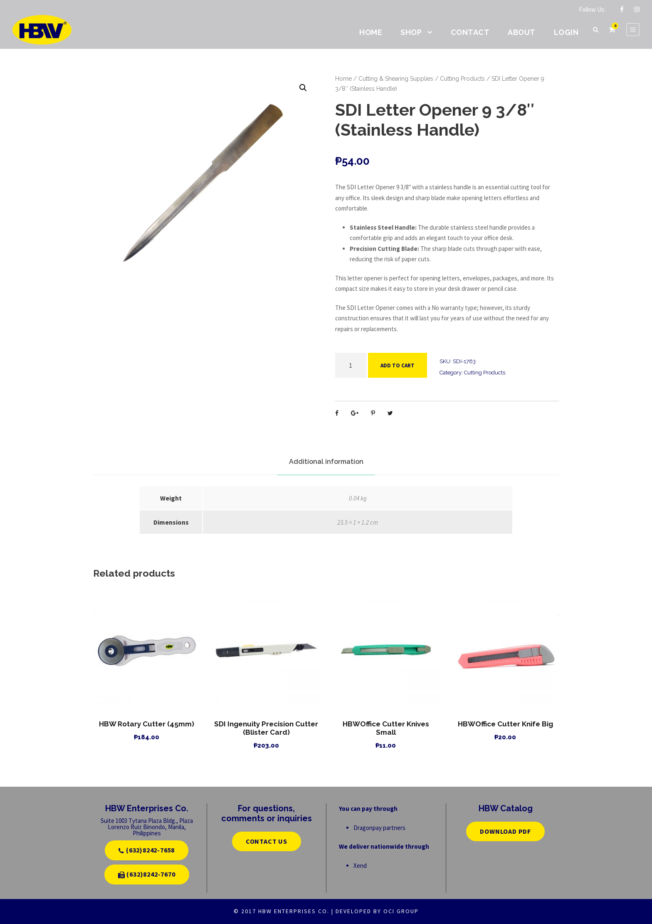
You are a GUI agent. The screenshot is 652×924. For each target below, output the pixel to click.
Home (370, 32)
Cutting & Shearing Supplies (395, 78)
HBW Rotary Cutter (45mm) (146, 724)
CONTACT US (266, 841)
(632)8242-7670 (146, 874)
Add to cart (397, 365)
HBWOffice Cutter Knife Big (505, 724)
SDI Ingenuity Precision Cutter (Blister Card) (266, 728)
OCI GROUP (401, 911)
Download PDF (505, 831)
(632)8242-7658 (147, 850)
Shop (411, 32)
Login (566, 32)
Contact (470, 32)
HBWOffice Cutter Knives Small (386, 728)
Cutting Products (462, 78)
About (522, 32)
